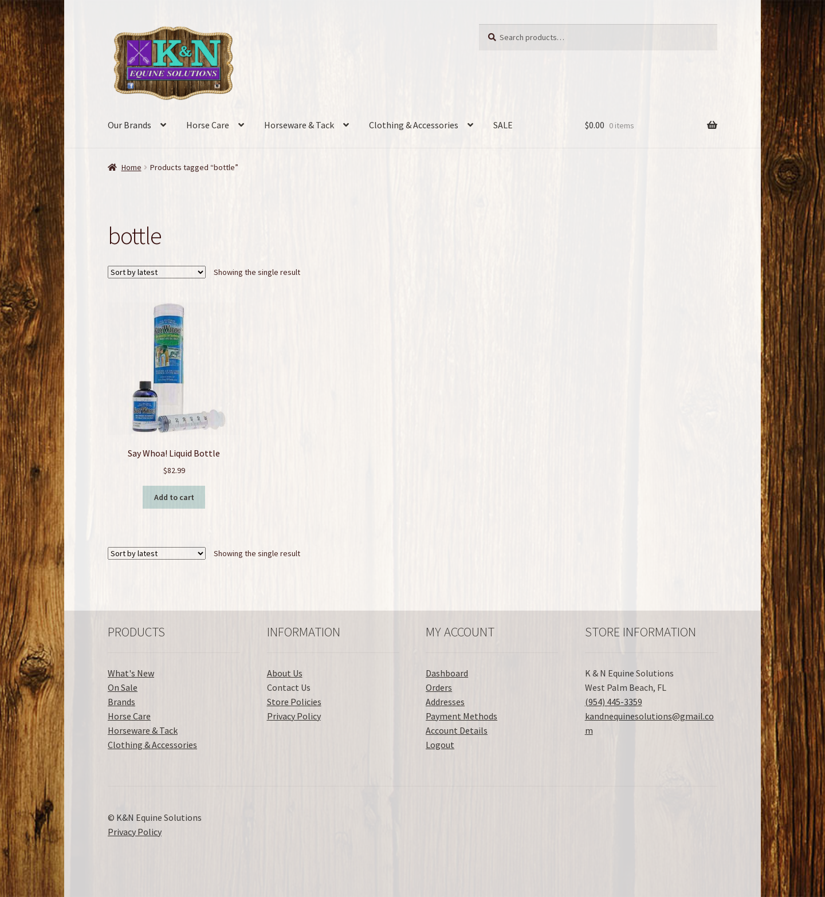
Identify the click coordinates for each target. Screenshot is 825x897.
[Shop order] (157, 272)
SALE (503, 125)
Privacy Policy (294, 716)
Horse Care (207, 125)
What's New (131, 673)
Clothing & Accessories (413, 125)
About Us (284, 673)
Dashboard (447, 673)
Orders (439, 687)
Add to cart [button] (174, 497)
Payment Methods (461, 716)
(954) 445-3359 (613, 701)
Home (131, 167)
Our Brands (129, 125)
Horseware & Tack (299, 125)
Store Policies (294, 701)
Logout (440, 744)
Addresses (445, 701)
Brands (121, 701)
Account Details (457, 730)
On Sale (123, 687)
